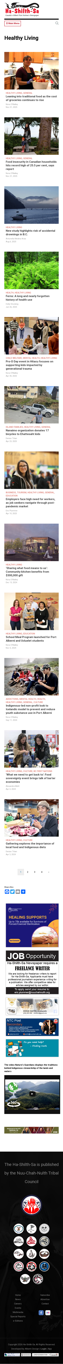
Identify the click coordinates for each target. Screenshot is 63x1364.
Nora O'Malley (12, 104)
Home (18, 1295)
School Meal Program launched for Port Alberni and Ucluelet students (31, 638)
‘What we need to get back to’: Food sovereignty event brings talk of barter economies (30, 778)
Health (10, 292)
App (50, 1349)
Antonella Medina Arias (16, 239)
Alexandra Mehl (12, 786)
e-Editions (18, 1321)
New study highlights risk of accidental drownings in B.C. (30, 232)
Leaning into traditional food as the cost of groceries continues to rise (31, 98)
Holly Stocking (12, 304)
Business (11, 492)
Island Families (14, 427)
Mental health (31, 358)
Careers (18, 1303)
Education (12, 495)
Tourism (21, 492)
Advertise (45, 1299)
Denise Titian (11, 438)
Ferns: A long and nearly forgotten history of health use (28, 297)
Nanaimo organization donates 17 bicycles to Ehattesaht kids (27, 432)
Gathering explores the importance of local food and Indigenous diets (30, 845)
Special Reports (17, 1316)
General (28, 93)
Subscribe (45, 1295)
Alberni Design (32, 1349)
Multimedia (18, 1312)
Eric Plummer (12, 511)
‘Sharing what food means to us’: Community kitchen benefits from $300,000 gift (27, 571)
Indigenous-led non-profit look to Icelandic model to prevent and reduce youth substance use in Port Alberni (30, 709)
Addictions (12, 699)
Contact (45, 1303)
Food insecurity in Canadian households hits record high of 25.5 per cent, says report (31, 165)
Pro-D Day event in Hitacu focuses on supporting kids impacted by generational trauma (29, 365)
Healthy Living (14, 93)
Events (18, 1308)
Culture (38, 702)
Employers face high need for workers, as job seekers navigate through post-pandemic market (30, 503)
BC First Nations (43, 771)
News (18, 1299)
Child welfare (14, 358)
